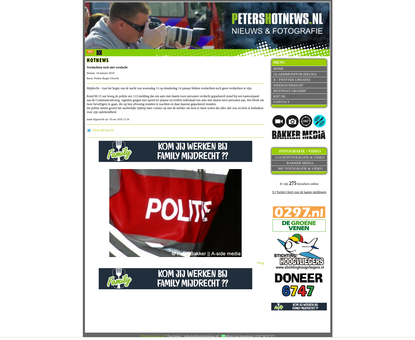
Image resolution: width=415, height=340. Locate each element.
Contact (281, 102)
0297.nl (279, 96)
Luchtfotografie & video (300, 157)
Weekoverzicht (288, 85)
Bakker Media (300, 163)
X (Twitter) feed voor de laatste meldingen (299, 192)
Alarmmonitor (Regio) (294, 74)
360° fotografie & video (300, 168)
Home (278, 69)
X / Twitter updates (291, 80)
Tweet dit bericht (103, 130)
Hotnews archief (289, 91)
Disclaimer (174, 336)
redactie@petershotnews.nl (201, 336)
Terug (260, 263)
